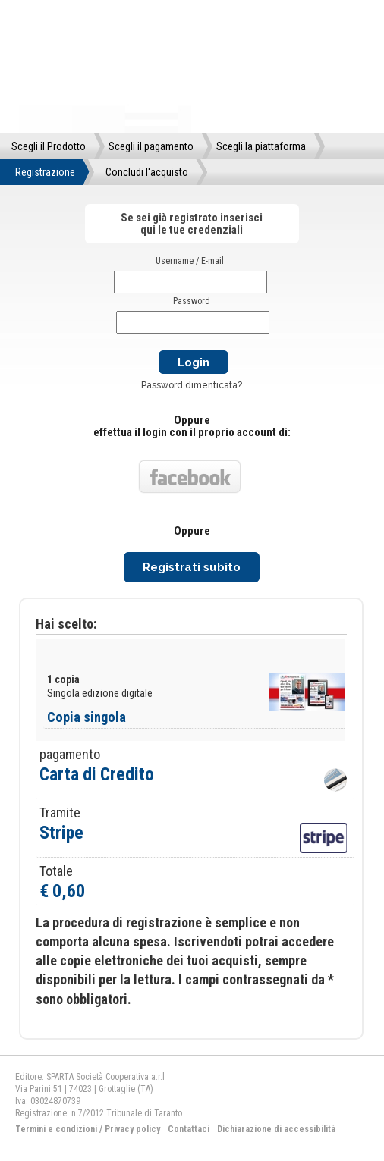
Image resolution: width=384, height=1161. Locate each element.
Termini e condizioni (56, 1129)
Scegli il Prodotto (48, 146)
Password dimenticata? (191, 385)
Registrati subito (192, 567)
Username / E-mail (190, 261)
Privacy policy (132, 1129)
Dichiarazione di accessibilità (276, 1129)
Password (191, 301)
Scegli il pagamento (151, 146)
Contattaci (188, 1129)
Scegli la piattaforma (261, 146)
